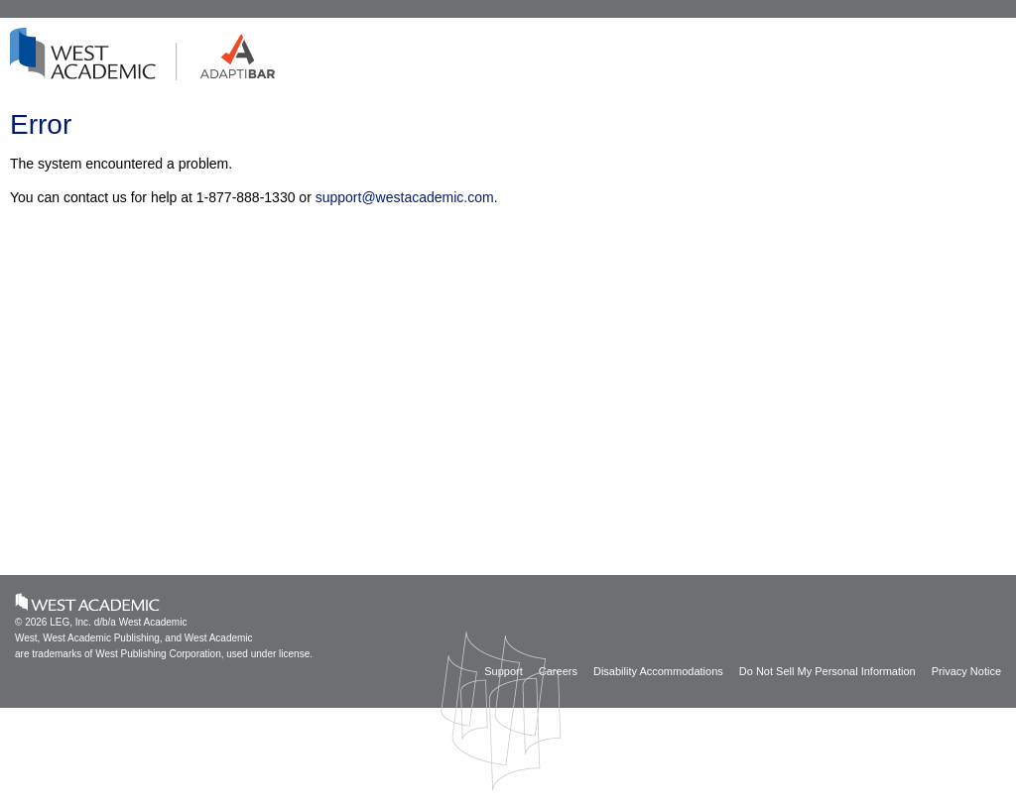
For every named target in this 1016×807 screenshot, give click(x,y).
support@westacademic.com (405, 197)
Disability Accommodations (658, 671)
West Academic (88, 602)
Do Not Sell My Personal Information (827, 671)
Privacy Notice (966, 671)
